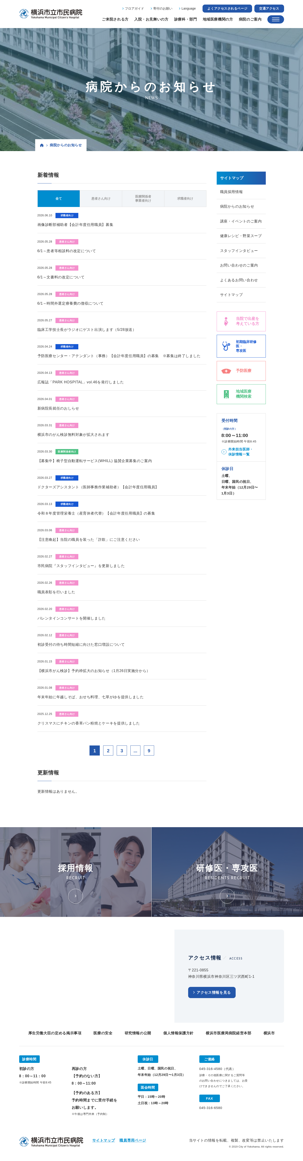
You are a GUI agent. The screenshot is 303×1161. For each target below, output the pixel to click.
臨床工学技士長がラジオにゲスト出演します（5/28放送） (86, 330)
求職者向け (185, 198)
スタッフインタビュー (239, 251)
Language (189, 8)
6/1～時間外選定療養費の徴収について (70, 303)
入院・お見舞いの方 (151, 19)
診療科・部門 (185, 19)
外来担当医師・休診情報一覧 (240, 452)
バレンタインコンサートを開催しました (71, 618)
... (135, 750)
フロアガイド (134, 8)
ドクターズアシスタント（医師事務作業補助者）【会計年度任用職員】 (98, 487)
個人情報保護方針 (178, 1033)
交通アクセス (269, 8)
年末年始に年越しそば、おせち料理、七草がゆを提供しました (90, 697)
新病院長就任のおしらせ (58, 408)
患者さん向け (101, 198)
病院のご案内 (250, 19)
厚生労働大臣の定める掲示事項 (55, 1033)
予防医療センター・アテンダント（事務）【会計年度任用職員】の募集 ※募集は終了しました (119, 356)
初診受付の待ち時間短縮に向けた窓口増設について (81, 644)
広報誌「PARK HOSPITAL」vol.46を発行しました (80, 382)
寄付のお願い (162, 8)
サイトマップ (231, 296)
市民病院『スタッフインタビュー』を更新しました (81, 566)
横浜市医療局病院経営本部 (228, 1033)
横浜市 (269, 1033)
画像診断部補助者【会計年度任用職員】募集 (75, 225)
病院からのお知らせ (237, 207)
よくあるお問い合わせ (239, 281)
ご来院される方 (115, 19)
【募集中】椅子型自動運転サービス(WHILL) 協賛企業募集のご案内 (94, 461)
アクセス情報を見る (214, 993)
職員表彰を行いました (56, 592)
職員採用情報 (231, 192)
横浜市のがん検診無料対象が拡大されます (73, 435)
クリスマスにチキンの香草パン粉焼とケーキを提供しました (88, 723)
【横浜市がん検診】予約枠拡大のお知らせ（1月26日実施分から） (93, 671)
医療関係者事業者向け (143, 198)
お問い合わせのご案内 (239, 266)
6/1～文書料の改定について (61, 277)
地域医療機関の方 (218, 19)
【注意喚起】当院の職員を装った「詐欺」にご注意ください (88, 539)
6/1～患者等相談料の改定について (66, 251)
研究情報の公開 (138, 1033)
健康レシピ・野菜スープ (241, 236)
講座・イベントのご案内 (241, 221)
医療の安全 (102, 1033)
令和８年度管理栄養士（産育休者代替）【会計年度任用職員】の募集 (96, 513)
